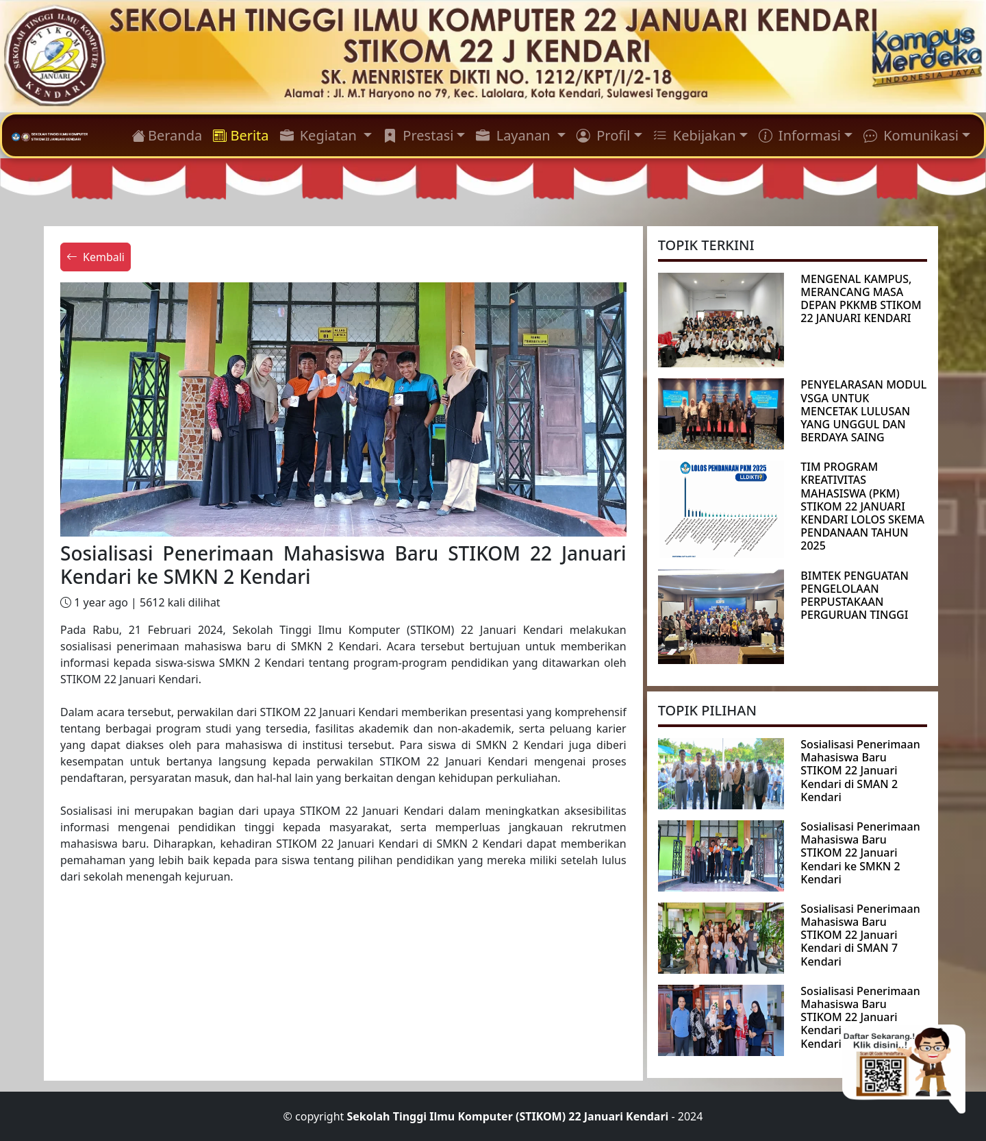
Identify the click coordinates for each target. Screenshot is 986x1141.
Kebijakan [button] (694, 135)
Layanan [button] (514, 135)
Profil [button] (603, 135)
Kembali (95, 257)
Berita (240, 135)
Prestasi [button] (418, 135)
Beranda (166, 135)
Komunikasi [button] (911, 135)
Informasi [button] (800, 135)
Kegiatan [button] (320, 135)
